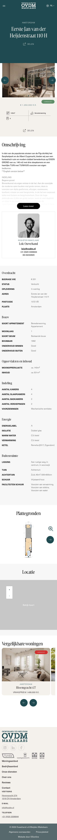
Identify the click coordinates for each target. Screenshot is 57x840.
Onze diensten (9, 771)
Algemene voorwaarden (19, 831)
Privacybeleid (42, 831)
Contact (6, 787)
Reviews (6, 782)
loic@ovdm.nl (28, 248)
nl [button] (49, 5)
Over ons (6, 777)
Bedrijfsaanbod (10, 766)
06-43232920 (28, 254)
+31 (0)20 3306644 (28, 251)
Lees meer (28, 206)
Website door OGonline (28, 836)
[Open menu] (4, 6)
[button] (28, 95)
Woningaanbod (10, 761)
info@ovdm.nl (8, 807)
